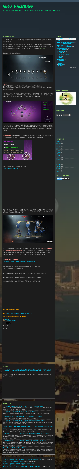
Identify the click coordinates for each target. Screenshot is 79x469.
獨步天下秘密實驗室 (18, 6)
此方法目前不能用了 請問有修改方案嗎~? (13, 461)
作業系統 (60, 57)
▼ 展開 (61, 38)
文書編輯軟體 (61, 60)
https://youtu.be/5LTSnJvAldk (10, 168)
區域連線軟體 (61, 59)
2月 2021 (58, 159)
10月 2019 (58, 170)
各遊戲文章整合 (62, 51)
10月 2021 (58, 146)
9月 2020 (58, 168)
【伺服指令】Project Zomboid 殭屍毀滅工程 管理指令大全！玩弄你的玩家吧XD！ (25, 416)
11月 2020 (58, 164)
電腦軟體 (59, 56)
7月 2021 (58, 150)
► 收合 (71, 38)
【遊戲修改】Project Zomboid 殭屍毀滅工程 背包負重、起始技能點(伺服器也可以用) (25, 441)
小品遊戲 (60, 52)
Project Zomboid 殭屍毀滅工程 (65, 46)
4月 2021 (58, 155)
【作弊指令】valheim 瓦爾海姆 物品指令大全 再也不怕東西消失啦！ (21, 412)
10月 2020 (58, 166)
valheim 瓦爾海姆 (62, 49)
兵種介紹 (14, 320)
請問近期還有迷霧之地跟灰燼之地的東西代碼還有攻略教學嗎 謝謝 (18, 463)
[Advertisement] (39, 24)
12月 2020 (58, 162)
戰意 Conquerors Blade (63, 54)
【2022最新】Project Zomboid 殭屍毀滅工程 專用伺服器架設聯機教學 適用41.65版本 (26, 434)
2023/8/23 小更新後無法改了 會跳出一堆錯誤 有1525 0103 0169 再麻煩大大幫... (22, 466)
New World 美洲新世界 (63, 45)
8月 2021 (58, 148)
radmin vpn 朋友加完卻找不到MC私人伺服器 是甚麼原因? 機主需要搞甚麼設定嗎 (22, 459)
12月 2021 (58, 143)
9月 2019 (58, 171)
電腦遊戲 (59, 40)
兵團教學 (9, 320)
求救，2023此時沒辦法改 (9, 465)
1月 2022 (58, 141)
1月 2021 (58, 161)
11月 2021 (58, 145)
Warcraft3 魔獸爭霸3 (63, 48)
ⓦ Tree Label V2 (73, 67)
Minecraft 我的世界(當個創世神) (65, 43)
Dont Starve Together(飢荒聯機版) (66, 42)
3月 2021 (58, 157)
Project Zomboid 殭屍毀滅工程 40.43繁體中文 (15, 448)
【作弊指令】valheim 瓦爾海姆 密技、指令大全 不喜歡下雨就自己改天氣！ (23, 406)
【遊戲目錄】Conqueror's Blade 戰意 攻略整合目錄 (19, 313)
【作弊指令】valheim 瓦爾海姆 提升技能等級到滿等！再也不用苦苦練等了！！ (24, 421)
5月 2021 (58, 153)
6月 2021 (58, 152)
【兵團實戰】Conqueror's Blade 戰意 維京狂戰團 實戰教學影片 (19, 261)
